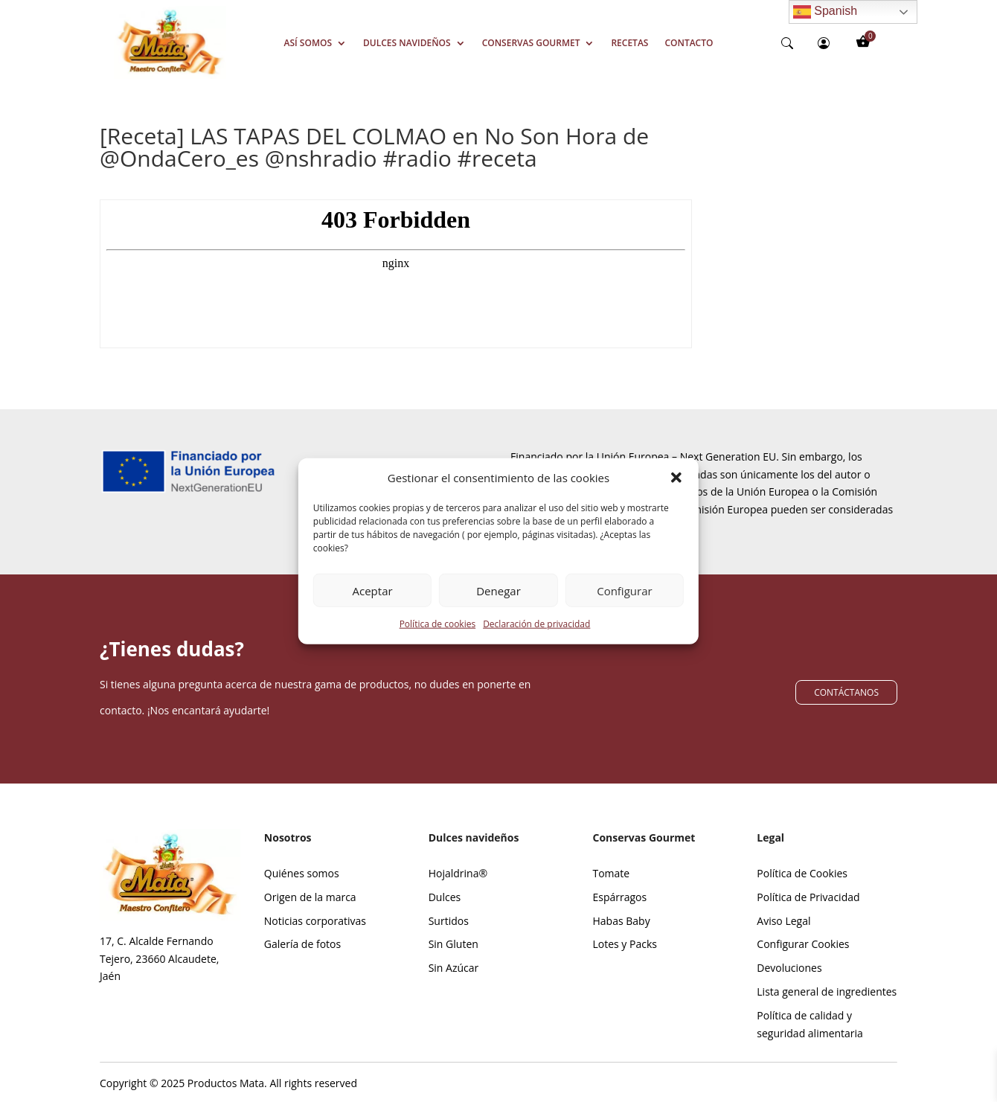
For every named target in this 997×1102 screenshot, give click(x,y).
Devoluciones (789, 968)
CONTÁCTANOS (846, 692)
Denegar (498, 599)
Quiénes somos (301, 873)
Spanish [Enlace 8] (825, 12)
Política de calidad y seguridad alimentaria (810, 1024)
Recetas (629, 42)
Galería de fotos (302, 944)
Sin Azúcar (454, 968)
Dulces (445, 897)
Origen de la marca (310, 897)
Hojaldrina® (458, 873)
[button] (676, 486)
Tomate (610, 873)
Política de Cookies (802, 873)
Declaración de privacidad (536, 632)
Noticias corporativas (315, 921)
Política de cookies (438, 632)
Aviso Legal (783, 921)
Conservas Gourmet (531, 42)
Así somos (308, 42)
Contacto (688, 42)
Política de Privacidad (808, 897)
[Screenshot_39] (170, 75)
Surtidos (449, 921)
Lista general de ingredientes (827, 991)
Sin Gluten (453, 944)
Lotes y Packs (624, 944)
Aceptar (373, 599)
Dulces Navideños (407, 42)
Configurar (624, 599)
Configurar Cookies (803, 944)
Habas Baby (621, 921)
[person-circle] (824, 43)
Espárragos (619, 897)
